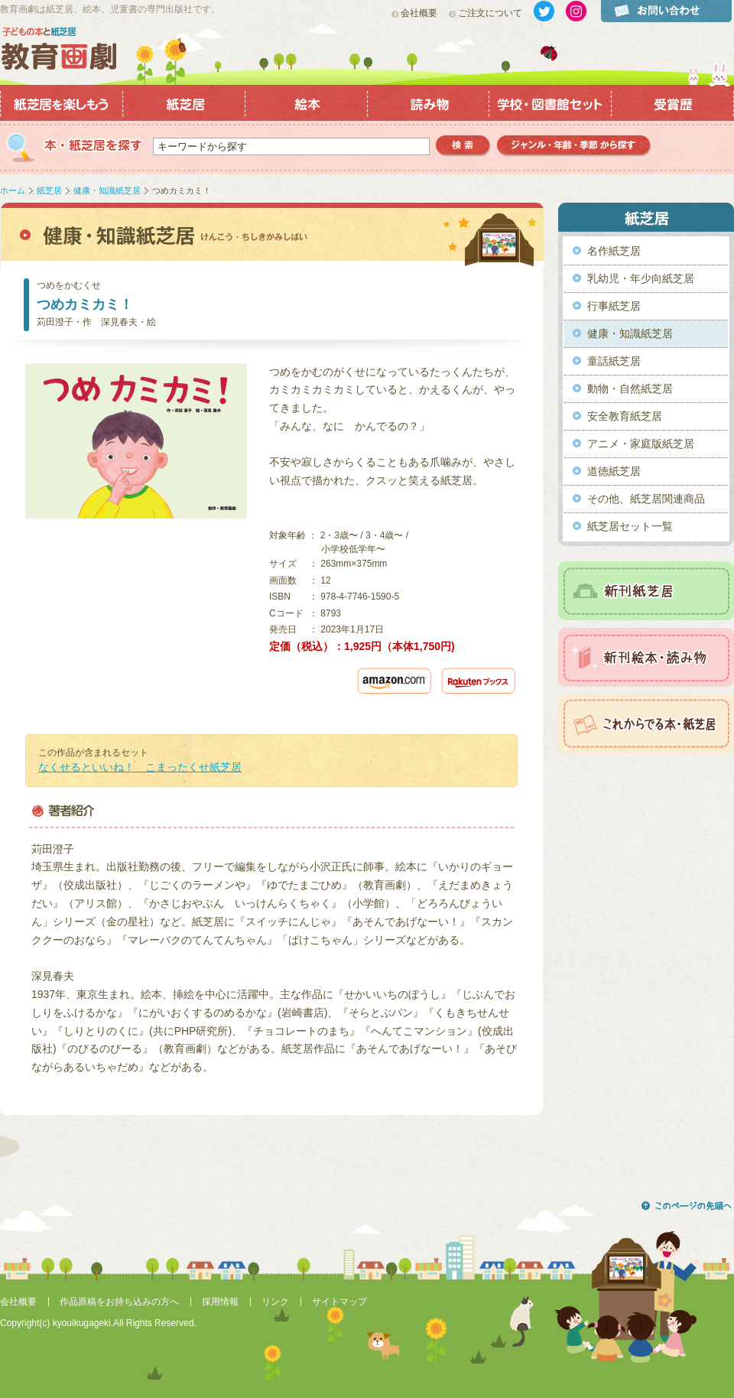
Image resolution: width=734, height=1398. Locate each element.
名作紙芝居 (614, 251)
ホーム (12, 190)
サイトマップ (339, 1301)
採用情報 (220, 1301)
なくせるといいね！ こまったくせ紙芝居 (140, 767)
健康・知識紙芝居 (107, 190)
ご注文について (490, 13)
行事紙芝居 (614, 306)
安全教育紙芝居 (624, 416)
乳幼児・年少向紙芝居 (640, 278)
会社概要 (419, 13)
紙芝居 (49, 190)
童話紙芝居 (614, 361)
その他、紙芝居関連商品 (646, 499)
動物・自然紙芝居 (630, 388)
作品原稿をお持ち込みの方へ (119, 1301)
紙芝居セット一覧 (630, 526)
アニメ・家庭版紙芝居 (640, 443)
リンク (275, 1301)
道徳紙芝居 (614, 471)
